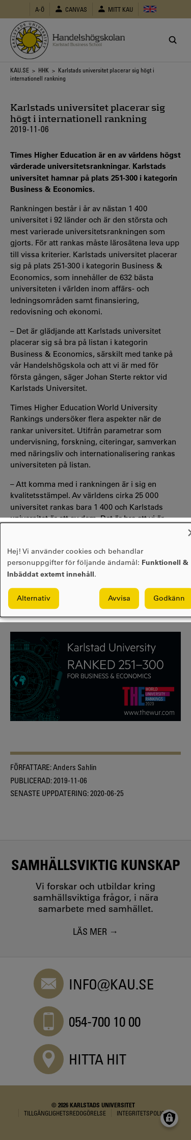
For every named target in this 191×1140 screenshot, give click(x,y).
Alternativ (33, 598)
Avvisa (119, 598)
